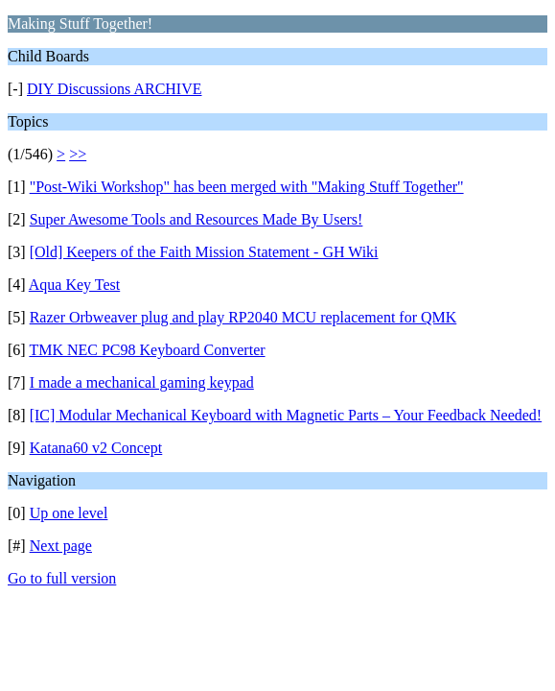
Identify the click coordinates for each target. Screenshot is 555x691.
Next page (61, 545)
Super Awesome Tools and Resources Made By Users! (196, 219)
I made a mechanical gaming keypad (142, 382)
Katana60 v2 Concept (96, 448)
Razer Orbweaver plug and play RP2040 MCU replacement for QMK (243, 317)
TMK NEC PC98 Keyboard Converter (147, 350)
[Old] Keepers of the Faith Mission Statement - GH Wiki (204, 252)
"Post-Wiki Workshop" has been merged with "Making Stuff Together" (247, 187)
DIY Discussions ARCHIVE (114, 89)
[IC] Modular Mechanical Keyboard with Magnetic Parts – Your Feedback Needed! (286, 415)
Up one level (69, 513)
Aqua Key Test (74, 284)
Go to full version (62, 578)
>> (77, 154)
